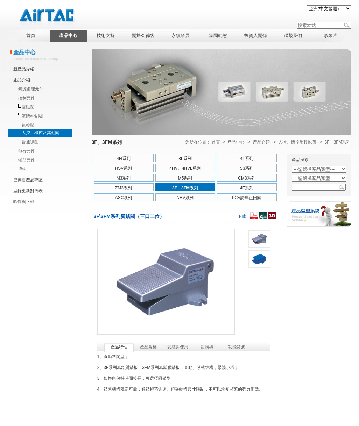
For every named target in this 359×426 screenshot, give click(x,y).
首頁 (216, 142)
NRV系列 (184, 197)
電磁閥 (28, 107)
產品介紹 (21, 79)
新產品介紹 (23, 69)
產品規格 (148, 346)
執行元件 (26, 150)
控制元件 (26, 98)
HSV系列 (123, 168)
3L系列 (184, 158)
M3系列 (124, 178)
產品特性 (119, 346)
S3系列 (247, 168)
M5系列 (185, 178)
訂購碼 (207, 346)
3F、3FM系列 (337, 142)
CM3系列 (246, 178)
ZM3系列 (123, 188)
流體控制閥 (32, 116)
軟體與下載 (23, 201)
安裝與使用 (177, 346)
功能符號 (236, 346)
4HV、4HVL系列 (184, 168)
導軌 (22, 169)
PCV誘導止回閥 (247, 197)
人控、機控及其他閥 (40, 132)
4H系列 (123, 158)
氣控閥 (28, 125)
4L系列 (246, 158)
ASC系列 (123, 197)
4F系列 (246, 188)
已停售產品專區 (28, 179)
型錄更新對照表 (28, 190)
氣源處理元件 (30, 88)
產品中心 (235, 142)
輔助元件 (26, 160)
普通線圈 (30, 141)
